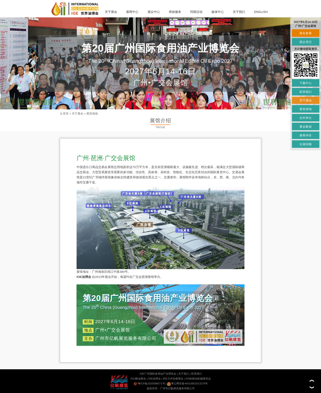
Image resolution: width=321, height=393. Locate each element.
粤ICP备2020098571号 (149, 383)
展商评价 (306, 135)
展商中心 (132, 11)
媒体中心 (217, 11)
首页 (66, 113)
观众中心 (154, 11)
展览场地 (92, 113)
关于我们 (239, 11)
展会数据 (306, 126)
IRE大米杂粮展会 (173, 378)
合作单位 (306, 117)
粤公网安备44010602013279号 (187, 383)
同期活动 (196, 11)
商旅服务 (175, 11)
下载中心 (306, 83)
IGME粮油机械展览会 (198, 378)
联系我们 (196, 373)
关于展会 (111, 11)
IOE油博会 (154, 378)
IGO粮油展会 (138, 378)
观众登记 (306, 42)
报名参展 (306, 33)
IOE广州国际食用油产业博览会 (158, 373)
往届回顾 (306, 144)
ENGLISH (261, 11)
